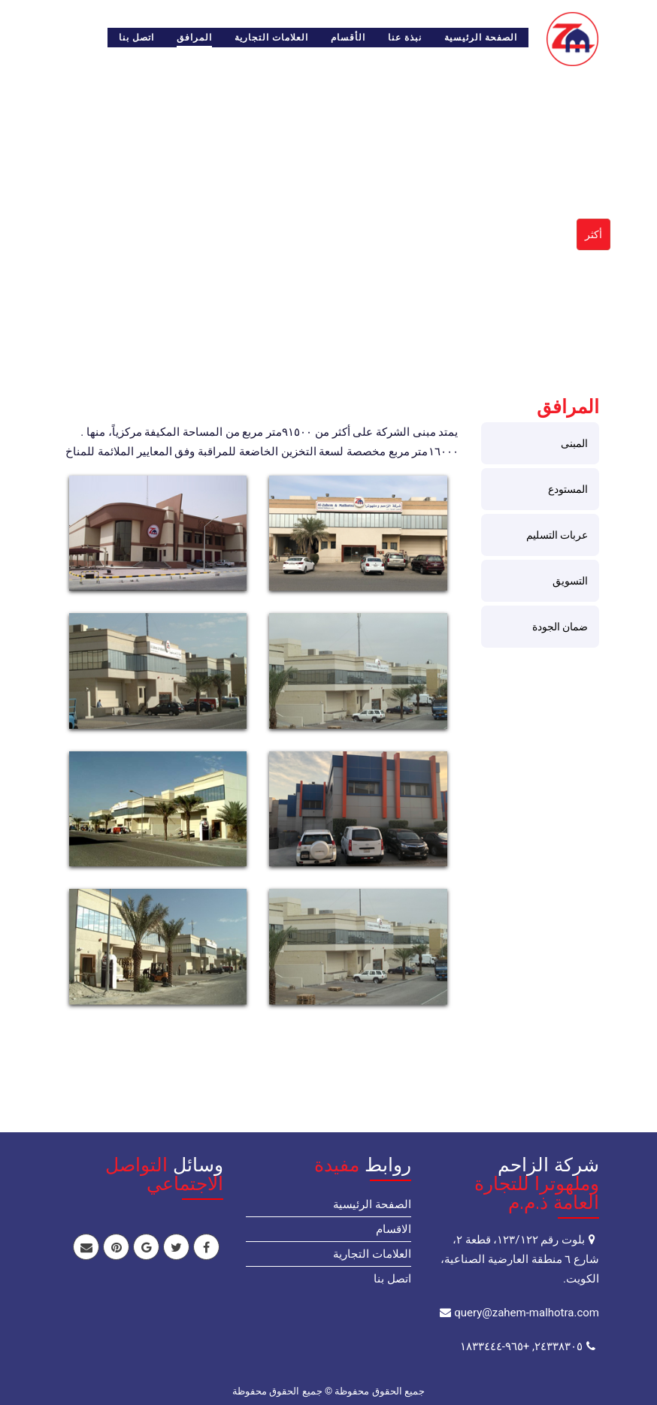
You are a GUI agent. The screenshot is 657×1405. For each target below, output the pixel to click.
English (76, 37)
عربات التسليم (557, 535)
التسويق (570, 581)
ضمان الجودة (560, 627)
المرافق (194, 37)
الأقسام (348, 37)
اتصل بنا (136, 37)
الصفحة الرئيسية (480, 37)
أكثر (593, 234)
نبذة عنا (405, 37)
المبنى (574, 443)
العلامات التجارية (271, 37)
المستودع (568, 489)
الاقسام (393, 1229)
